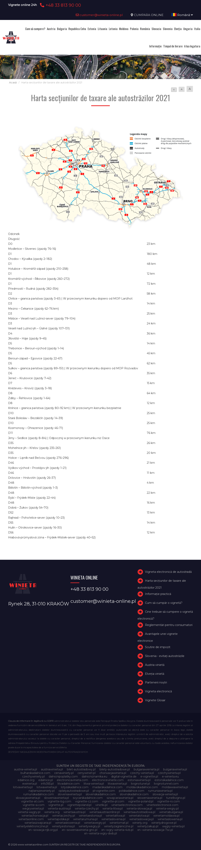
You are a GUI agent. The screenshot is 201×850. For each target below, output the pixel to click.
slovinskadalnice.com (134, 794)
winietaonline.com (31, 819)
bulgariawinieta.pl (175, 769)
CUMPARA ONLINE (148, 15)
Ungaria (187, 28)
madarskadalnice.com (107, 787)
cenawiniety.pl (64, 773)
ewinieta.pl (29, 783)
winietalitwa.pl (115, 815)
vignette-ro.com (168, 801)
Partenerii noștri (156, 682)
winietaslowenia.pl (170, 819)
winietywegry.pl (89, 826)
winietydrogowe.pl (163, 823)
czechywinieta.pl (169, 773)
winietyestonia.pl (63, 826)
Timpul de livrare (173, 46)
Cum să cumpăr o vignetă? (163, 603)
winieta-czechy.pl (87, 808)
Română (182, 15)
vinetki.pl (101, 805)
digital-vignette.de (124, 776)
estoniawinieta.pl (139, 780)
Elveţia (178, 28)
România (145, 28)
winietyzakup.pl (147, 826)
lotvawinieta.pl (23, 787)
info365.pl (47, 783)
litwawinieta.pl (117, 783)
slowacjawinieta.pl (28, 798)
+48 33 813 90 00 (60, 5)
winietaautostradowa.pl (139, 812)
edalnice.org (26, 780)
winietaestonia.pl (90, 815)
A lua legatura (192, 46)
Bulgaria (62, 28)
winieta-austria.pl (59, 808)
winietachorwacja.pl (35, 815)
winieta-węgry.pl (29, 812)
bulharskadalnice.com (35, 773)
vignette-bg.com (59, 801)
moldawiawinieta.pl (175, 787)
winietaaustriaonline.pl (104, 812)
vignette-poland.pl (140, 801)
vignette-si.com (34, 805)
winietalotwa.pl (139, 815)
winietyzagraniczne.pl (118, 826)
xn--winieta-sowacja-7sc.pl (155, 830)
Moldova (123, 28)
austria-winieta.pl (25, 769)
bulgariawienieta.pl (146, 769)
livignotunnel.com (166, 783)
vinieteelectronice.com (162, 805)
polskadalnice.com (131, 791)
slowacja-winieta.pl (165, 794)
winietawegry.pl (95, 823)
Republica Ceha (77, 28)
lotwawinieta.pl (47, 787)
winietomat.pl (119, 823)
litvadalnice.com (69, 783)
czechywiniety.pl (33, 776)
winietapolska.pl (58, 819)
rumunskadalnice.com (38, 794)
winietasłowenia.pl (67, 823)
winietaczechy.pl (63, 815)
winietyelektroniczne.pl (32, 826)
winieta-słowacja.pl (139, 808)
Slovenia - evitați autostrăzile (164, 656)
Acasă (13, 82)
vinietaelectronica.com (127, 805)
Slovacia (156, 28)
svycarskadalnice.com (88, 798)
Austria (51, 28)
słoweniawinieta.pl (149, 798)
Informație (155, 46)
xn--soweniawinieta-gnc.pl (79, 830)
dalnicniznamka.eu (94, 776)
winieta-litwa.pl (112, 808)
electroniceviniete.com (108, 780)
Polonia (134, 28)
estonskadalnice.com (169, 780)
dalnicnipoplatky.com (63, 776)
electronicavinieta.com (72, 780)
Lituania (102, 28)
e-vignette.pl (149, 776)
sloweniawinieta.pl (56, 798)
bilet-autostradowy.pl (81, 769)
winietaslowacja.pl (141, 819)
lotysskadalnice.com (74, 787)
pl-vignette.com (104, 791)
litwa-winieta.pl (94, 783)
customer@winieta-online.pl (99, 15)
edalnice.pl (45, 780)
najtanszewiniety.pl (42, 791)
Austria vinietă (154, 665)
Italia (197, 28)
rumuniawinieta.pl (160, 791)
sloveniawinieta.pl (70, 794)
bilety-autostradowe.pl (115, 769)
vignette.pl (55, 805)
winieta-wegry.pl (167, 808)
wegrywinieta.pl (33, 808)
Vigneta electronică (158, 691)
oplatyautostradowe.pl (74, 791)
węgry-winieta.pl (173, 826)
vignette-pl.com (113, 801)
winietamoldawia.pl (166, 815)
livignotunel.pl (140, 783)
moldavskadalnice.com (142, 787)
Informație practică (158, 594)
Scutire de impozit (157, 647)
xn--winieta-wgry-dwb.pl (100, 833)
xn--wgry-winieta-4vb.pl (117, 830)
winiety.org (139, 823)
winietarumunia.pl (85, 819)
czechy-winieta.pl (142, 773)
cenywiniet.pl (87, 773)
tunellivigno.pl (175, 798)
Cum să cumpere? (35, 28)
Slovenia (168, 28)
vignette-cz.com (86, 801)
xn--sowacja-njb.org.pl (43, 830)
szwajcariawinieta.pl (120, 798)
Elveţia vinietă (154, 674)
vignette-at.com (32, 801)
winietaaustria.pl (74, 812)
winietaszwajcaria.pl (38, 823)
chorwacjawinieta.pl (113, 773)
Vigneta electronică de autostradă (168, 572)
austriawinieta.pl (52, 769)
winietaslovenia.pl (113, 819)
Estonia (92, 28)
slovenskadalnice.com (101, 794)
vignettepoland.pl (79, 805)
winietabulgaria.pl (171, 812)
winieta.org (52, 812)
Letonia (113, 28)
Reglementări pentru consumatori (168, 625)
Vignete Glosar (155, 700)
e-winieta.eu (170, 776)
